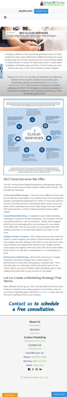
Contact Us (41, 11)
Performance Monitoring (16, 257)
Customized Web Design (16, 195)
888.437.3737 (39, 361)
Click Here (38, 365)
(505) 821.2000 (38, 357)
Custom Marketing (35, 337)
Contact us (20, 304)
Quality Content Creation (16, 236)
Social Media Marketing (15, 216)
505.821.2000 (25, 11)
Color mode (59, 394)
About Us (34, 321)
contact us (44, 292)
